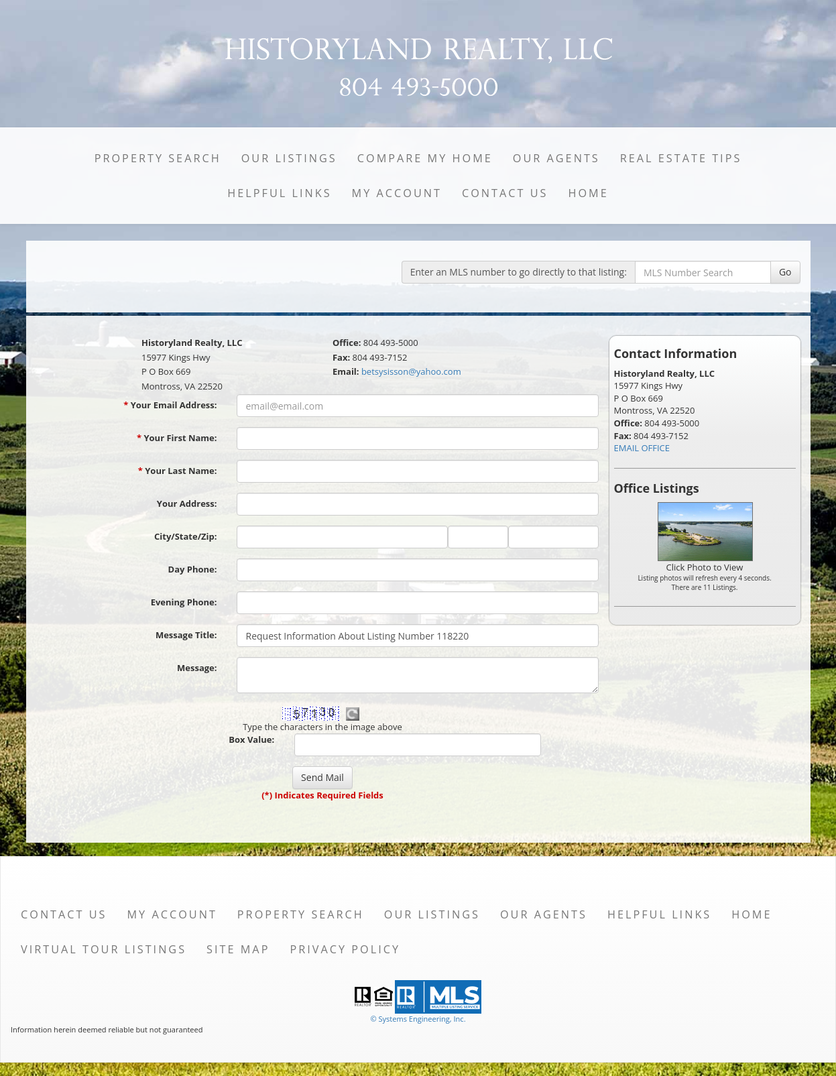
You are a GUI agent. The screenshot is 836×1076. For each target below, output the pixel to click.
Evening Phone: (184, 602)
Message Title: (186, 635)
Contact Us (505, 193)
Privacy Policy (345, 949)
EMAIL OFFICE (642, 448)
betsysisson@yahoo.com (411, 371)
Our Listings (289, 158)
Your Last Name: (177, 471)
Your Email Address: (170, 405)
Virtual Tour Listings (103, 949)
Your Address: (187, 503)
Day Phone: (192, 569)
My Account (397, 193)
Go (785, 271)
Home (588, 193)
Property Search (158, 158)
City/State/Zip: (185, 536)
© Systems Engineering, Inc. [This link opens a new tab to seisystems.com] (417, 1019)
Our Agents (556, 158)
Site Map (238, 949)
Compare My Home (425, 158)
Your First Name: (177, 438)
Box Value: (251, 739)
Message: (197, 668)
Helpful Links (279, 193)
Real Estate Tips (681, 158)
